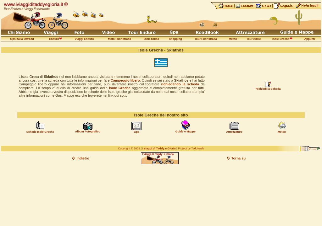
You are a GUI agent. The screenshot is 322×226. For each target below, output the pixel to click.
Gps (136, 131)
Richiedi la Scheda (268, 88)
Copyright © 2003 (129, 148)
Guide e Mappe (185, 131)
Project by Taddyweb (191, 148)
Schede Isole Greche (40, 131)
